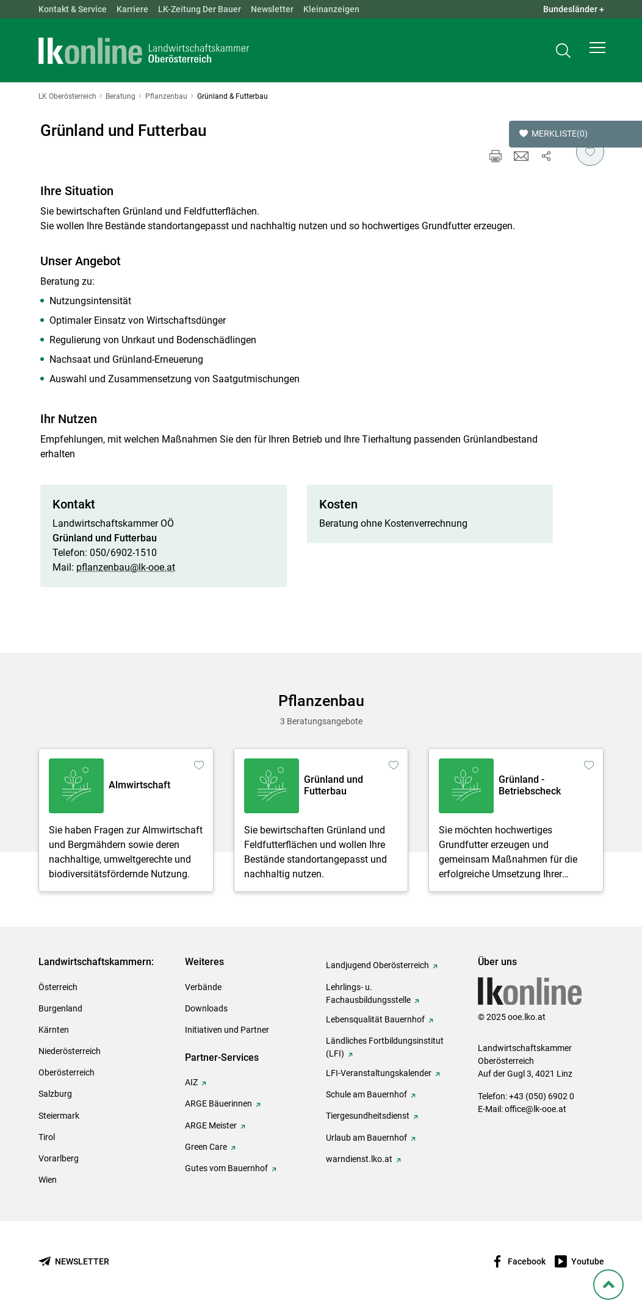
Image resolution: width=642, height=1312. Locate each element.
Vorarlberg (58, 1158)
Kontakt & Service (72, 9)
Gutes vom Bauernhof (226, 1168)
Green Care (206, 1147)
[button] (597, 52)
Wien (47, 1180)
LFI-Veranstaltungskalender (378, 1073)
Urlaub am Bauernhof (366, 1138)
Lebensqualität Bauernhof (375, 1019)
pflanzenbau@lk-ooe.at (125, 567)
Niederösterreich (69, 1051)
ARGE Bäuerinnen (218, 1103)
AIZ (191, 1082)
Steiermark (58, 1116)
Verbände (203, 987)
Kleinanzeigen (331, 9)
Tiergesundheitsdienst (367, 1116)
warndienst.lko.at (359, 1159)
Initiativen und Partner (227, 1030)
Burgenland (60, 1008)
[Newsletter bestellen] (73, 1261)
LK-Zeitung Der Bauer (199, 9)
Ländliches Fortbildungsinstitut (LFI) (385, 1047)
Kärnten (53, 1030)
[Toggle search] (563, 52)
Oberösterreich (66, 1072)
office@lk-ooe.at (535, 1109)
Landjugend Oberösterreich (377, 965)
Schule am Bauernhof (366, 1094)
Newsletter (272, 9)
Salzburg (55, 1094)
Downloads (206, 1008)
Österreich (58, 987)
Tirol (46, 1137)
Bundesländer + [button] (573, 9)
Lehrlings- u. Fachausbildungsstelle (368, 993)
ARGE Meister (211, 1125)
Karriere (132, 9)
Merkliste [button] (553, 134)
